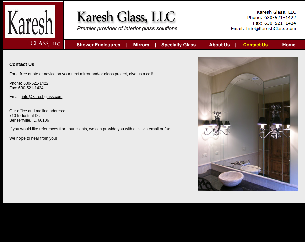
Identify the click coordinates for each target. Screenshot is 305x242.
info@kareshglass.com (42, 96)
